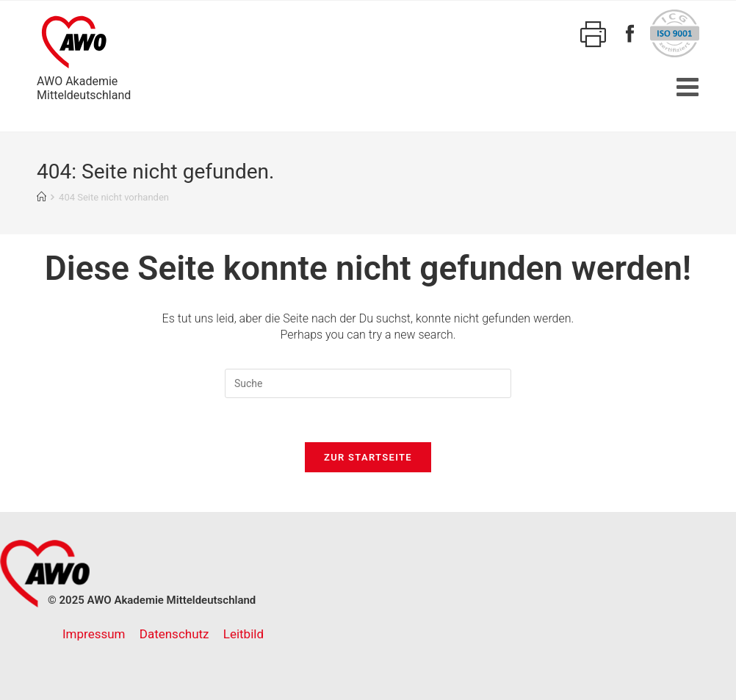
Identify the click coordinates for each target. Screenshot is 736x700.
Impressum (94, 634)
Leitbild (243, 634)
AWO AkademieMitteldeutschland (84, 56)
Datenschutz (174, 634)
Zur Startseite (368, 457)
